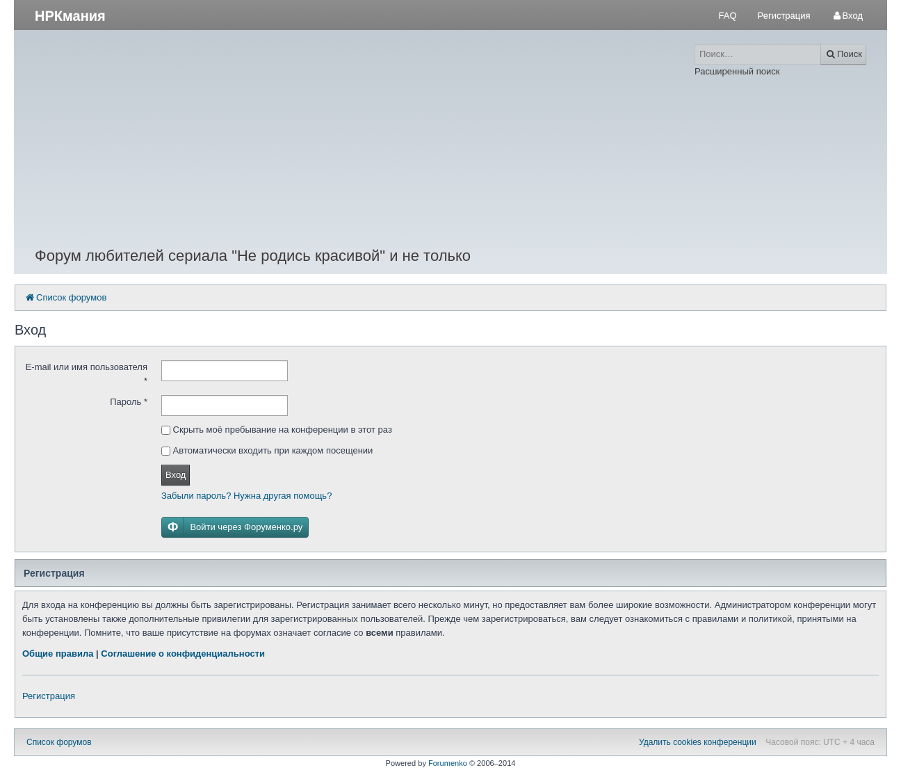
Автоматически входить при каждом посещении (267, 450)
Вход (175, 475)
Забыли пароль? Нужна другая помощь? (246, 495)
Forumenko (447, 763)
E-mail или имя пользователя (86, 374)
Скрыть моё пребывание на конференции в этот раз (276, 429)
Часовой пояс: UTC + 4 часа (820, 742)
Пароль (128, 401)
